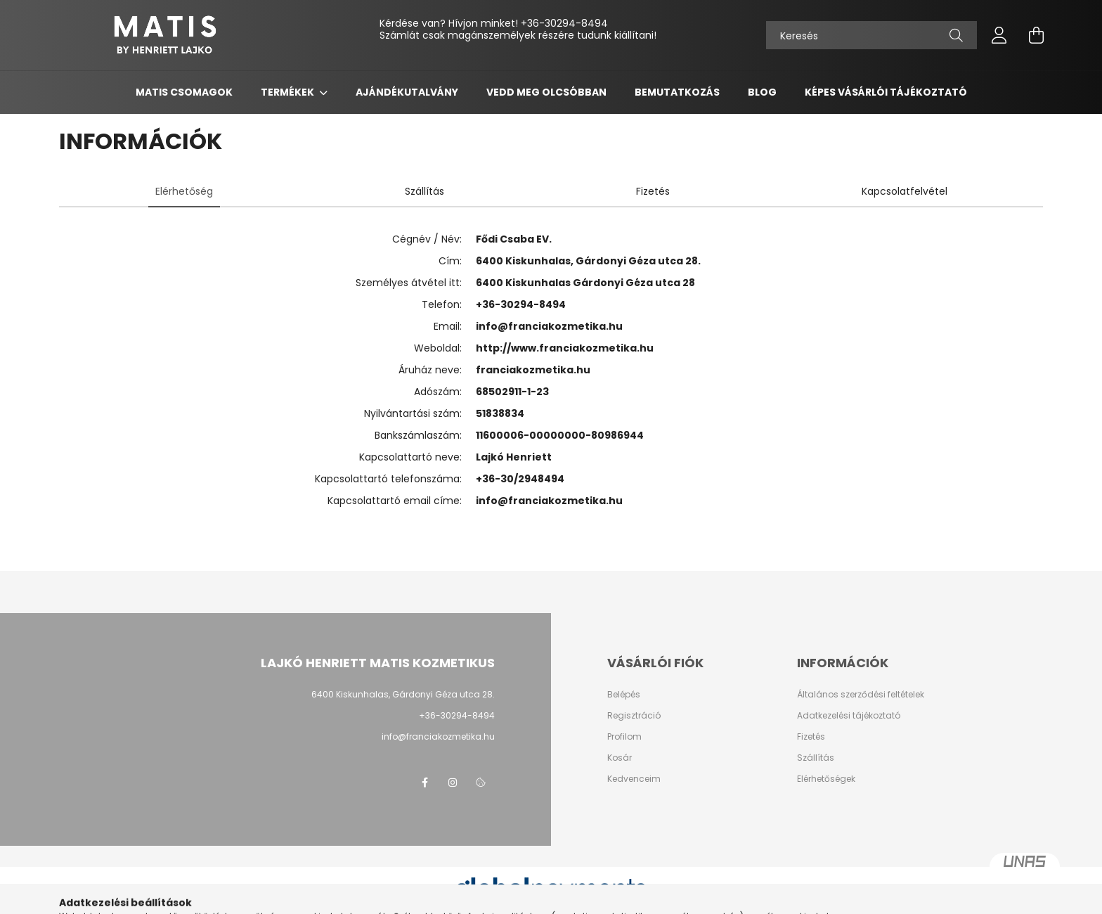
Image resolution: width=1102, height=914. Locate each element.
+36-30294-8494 (564, 23)
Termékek (288, 92)
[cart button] (1036, 35)
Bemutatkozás (677, 92)
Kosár (619, 758)
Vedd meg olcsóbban (546, 92)
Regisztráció (634, 716)
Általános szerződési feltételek (860, 695)
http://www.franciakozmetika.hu (565, 348)
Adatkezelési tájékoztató (848, 716)
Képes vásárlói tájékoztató (886, 92)
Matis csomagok (184, 92)
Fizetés (811, 737)
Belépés (623, 695)
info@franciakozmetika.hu (549, 326)
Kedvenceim (634, 779)
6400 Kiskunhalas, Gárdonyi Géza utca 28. (403, 694)
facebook (424, 782)
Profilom (624, 737)
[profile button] (999, 35)
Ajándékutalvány (407, 92)
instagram (453, 782)
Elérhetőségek (826, 779)
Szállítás (815, 758)
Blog (762, 92)
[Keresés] (871, 35)
